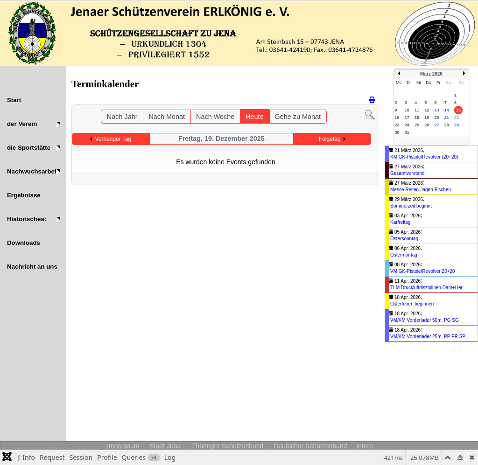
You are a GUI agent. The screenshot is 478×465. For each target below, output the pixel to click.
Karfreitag (400, 222)
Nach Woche (215, 116)
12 (426, 110)
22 (456, 117)
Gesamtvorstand (407, 173)
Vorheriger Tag (113, 139)
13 (437, 110)
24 (407, 125)
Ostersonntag (404, 238)
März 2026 (431, 73)
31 (407, 132)
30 (397, 132)
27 (437, 125)
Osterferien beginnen (412, 303)
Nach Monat (166, 116)
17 (407, 117)
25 (417, 125)
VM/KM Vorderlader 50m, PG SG (424, 320)
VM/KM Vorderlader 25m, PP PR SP (427, 336)
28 (446, 125)
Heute (254, 116)
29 (456, 125)
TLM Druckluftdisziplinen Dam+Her (426, 287)
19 (426, 117)
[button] (33, 124)
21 (446, 117)
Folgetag (330, 139)
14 (446, 110)
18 (417, 117)
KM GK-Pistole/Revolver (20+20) (424, 157)
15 (458, 110)
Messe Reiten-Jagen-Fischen (420, 189)
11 (417, 110)
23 (397, 125)
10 (407, 110)
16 (397, 117)
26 (426, 125)
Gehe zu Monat (298, 116)
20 (437, 117)
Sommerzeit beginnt (411, 205)
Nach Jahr (122, 116)
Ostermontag (403, 254)
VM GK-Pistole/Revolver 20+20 (422, 271)
